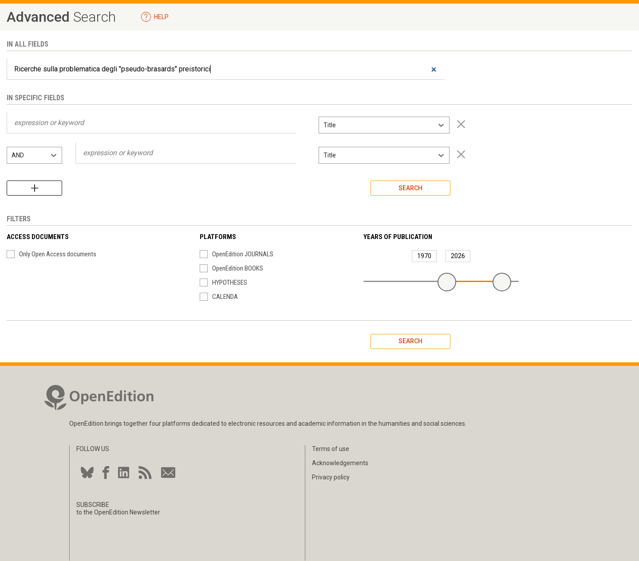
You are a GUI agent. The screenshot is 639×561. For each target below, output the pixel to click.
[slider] (447, 282)
